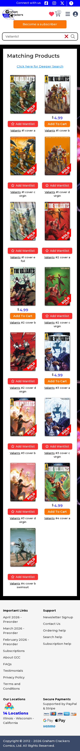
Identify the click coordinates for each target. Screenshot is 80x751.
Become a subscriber (40, 24)
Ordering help (54, 630)
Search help (52, 637)
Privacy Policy (13, 677)
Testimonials (13, 671)
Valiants (15, 130)
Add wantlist (23, 124)
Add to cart (57, 124)
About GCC (11, 657)
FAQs (7, 664)
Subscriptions (14, 651)
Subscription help (57, 644)
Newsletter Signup (58, 617)
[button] (68, 15)
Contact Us (51, 624)
